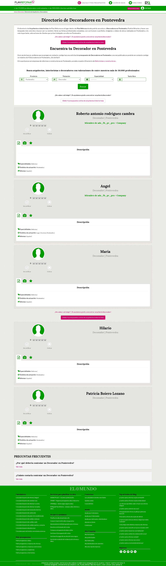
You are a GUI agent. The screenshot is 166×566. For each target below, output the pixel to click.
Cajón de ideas (117, 3)
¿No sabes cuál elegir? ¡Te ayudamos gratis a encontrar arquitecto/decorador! (83, 37)
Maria (105, 251)
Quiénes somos (89, 500)
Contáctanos (88, 525)
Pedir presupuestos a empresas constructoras (29, 546)
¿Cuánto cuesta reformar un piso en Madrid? (131, 497)
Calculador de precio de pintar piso (25, 528)
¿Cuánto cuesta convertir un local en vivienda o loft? (134, 527)
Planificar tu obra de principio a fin (59, 518)
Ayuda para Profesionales (92, 516)
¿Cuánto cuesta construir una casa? (129, 508)
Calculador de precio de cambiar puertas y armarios (30, 525)
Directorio (135, 3)
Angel (105, 186)
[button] (148, 3)
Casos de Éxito (89, 503)
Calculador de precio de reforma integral (27, 497)
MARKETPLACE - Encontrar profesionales (62, 497)
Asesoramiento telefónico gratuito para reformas (64, 524)
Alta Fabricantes (89, 540)
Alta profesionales (133, 8)
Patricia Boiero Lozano (105, 393)
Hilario (105, 328)
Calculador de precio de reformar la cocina (28, 503)
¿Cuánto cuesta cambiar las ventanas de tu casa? (133, 534)
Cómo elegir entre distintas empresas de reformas (133, 524)
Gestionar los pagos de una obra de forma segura (64, 536)
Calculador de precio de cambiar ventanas (27, 519)
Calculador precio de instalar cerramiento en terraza (30, 531)
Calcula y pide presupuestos (91, 3)
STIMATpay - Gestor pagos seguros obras (61, 503)
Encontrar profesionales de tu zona (60, 527)
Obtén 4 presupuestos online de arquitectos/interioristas (83, 42)
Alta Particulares (89, 534)
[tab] (18, 143)
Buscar (83, 86)
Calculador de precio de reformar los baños (28, 507)
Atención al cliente (90, 522)
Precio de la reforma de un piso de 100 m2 (131, 516)
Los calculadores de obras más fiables (95, 497)
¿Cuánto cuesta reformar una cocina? (129, 540)
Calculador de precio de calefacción (26, 513)
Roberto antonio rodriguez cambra (105, 113)
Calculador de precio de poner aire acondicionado (30, 516)
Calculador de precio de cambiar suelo (26, 522)
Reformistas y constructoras (105, 61)
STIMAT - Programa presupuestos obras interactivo (64, 500)
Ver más (19, 466)
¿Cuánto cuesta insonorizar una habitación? (131, 531)
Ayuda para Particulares (91, 513)
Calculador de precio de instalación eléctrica (28, 510)
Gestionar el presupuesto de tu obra (60, 533)
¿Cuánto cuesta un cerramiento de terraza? (131, 543)
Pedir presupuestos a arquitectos (25, 549)
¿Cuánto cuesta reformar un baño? (129, 537)
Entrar (146, 8)
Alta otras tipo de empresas (92, 546)
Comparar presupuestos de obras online (61, 530)
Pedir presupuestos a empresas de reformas (28, 543)
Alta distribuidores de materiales (94, 543)
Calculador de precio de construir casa (26, 500)
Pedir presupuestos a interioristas (25, 553)
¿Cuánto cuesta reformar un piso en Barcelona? (132, 500)
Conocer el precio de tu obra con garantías (62, 521)
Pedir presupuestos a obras (23, 540)
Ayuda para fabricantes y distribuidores (96, 519)
